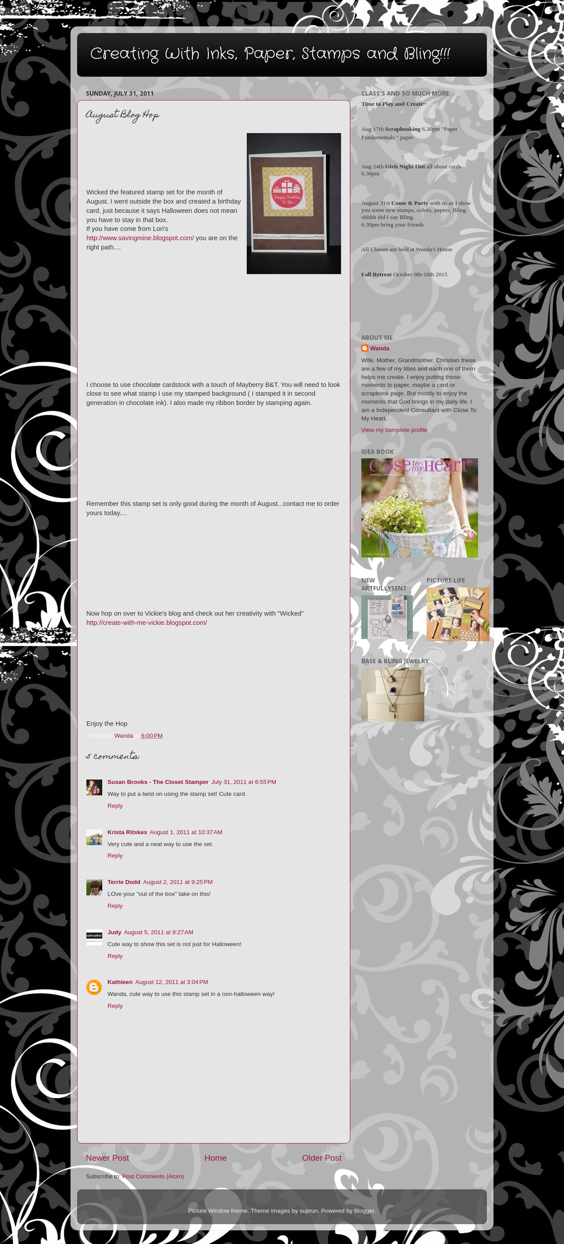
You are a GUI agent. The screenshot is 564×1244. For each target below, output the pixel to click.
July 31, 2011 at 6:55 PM (244, 782)
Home (215, 1157)
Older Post (321, 1157)
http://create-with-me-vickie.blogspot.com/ (146, 622)
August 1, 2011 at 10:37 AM (186, 832)
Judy (115, 932)
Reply (115, 805)
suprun (309, 1210)
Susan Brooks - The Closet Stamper (158, 782)
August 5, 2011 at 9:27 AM (158, 932)
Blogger (364, 1210)
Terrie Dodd (124, 882)
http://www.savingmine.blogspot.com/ (140, 237)
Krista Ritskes (127, 832)
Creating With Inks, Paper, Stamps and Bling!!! (270, 54)
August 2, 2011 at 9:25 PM (178, 882)
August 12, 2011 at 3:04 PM (171, 982)
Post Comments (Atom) (153, 1176)
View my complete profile (394, 430)
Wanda (380, 348)
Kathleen (120, 982)
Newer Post (107, 1157)
